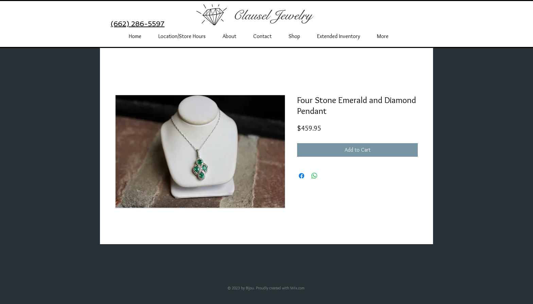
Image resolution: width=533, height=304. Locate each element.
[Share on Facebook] (301, 176)
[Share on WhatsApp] (314, 176)
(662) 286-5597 (138, 24)
